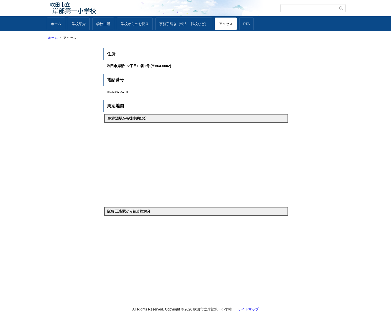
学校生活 (103, 24)
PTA (246, 24)
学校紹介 (79, 24)
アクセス (226, 24)
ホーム (56, 24)
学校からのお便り (135, 24)
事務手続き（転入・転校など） (183, 24)
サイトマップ (248, 309)
